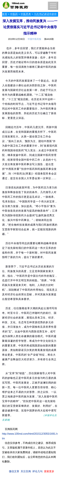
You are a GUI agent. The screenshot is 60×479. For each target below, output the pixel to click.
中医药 (14, 14)
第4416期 (49, 39)
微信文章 (14, 471)
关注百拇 (26, 471)
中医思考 (26, 14)
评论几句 (37, 471)
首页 (4, 14)
